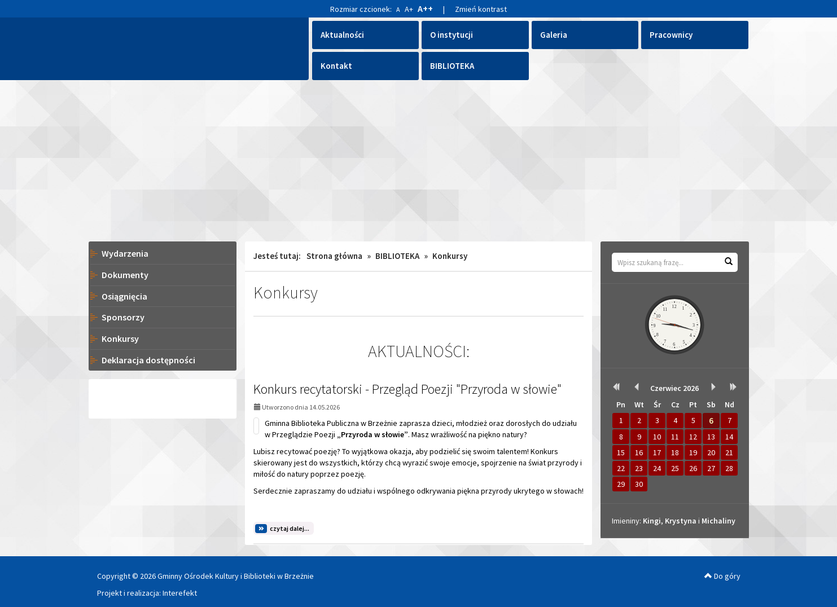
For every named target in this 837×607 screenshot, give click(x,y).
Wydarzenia (125, 253)
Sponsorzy (123, 317)
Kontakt (336, 65)
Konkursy (120, 338)
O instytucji (451, 34)
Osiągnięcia (124, 296)
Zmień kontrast (481, 9)
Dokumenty (125, 274)
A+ (409, 9)
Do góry (722, 576)
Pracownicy (671, 34)
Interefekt (180, 593)
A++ (425, 8)
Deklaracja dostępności (148, 360)
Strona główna (334, 255)
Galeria (553, 34)
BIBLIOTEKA (452, 65)
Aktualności (342, 34)
